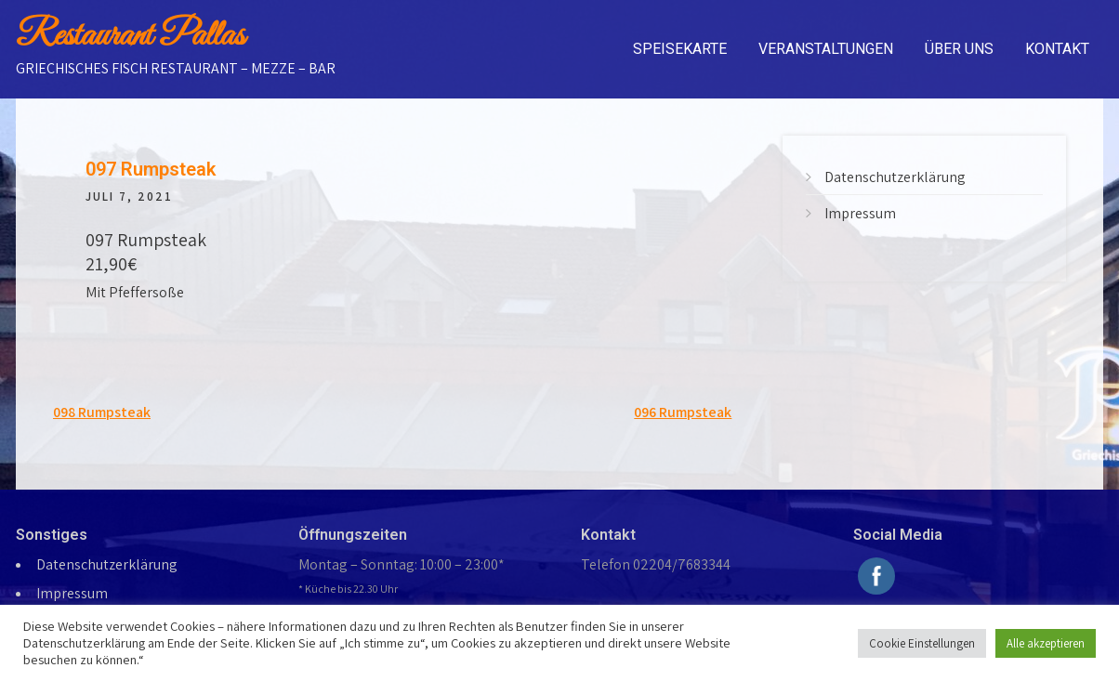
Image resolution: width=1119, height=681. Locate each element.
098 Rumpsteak (102, 412)
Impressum (860, 213)
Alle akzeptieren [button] (1046, 643)
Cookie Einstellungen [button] (922, 643)
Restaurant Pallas (130, 36)
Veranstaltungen (825, 49)
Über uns (959, 49)
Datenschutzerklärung (895, 177)
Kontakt (1057, 49)
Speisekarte (680, 49)
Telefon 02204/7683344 (656, 564)
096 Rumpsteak (682, 412)
